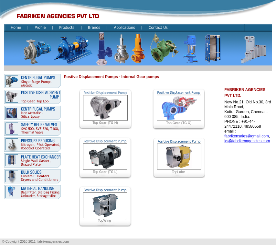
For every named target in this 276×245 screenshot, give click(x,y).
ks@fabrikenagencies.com (247, 141)
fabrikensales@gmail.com (246, 136)
